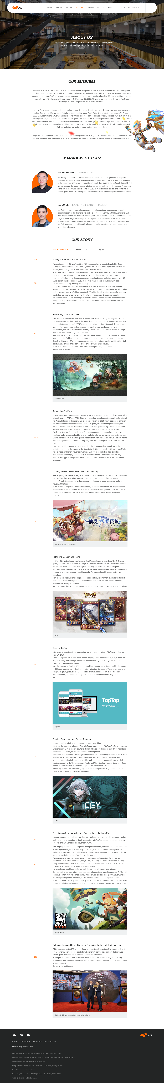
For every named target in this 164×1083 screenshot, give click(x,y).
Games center (48, 1041)
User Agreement (37, 1041)
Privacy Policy (25, 1041)
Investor (111, 8)
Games (49, 8)
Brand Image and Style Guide (23, 1047)
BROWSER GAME (60, 250)
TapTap (59, 8)
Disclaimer (15, 1041)
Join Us (69, 8)
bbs (55, 1041)
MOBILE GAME (81, 250)
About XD (80, 8)
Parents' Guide (93, 8)
